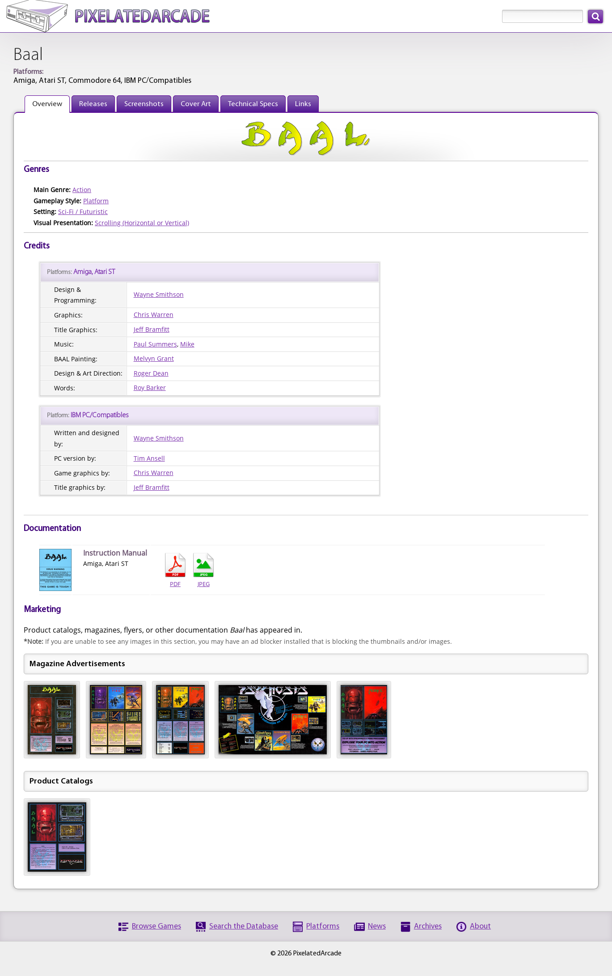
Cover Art (196, 104)
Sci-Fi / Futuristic (83, 211)
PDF (175, 570)
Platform (96, 201)
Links (303, 104)
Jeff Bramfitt (151, 329)
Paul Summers (155, 344)
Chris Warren (153, 314)
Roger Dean (151, 373)
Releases (93, 104)
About (480, 926)
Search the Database (243, 926)
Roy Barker (150, 387)
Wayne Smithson (159, 294)
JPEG (203, 570)
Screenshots (144, 104)
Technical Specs (253, 104)
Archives (428, 926)
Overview (47, 104)
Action (81, 189)
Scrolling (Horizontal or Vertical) (142, 222)
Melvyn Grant (154, 358)
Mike (187, 344)
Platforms (322, 926)
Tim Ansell (149, 458)
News (377, 926)
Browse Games (156, 926)
